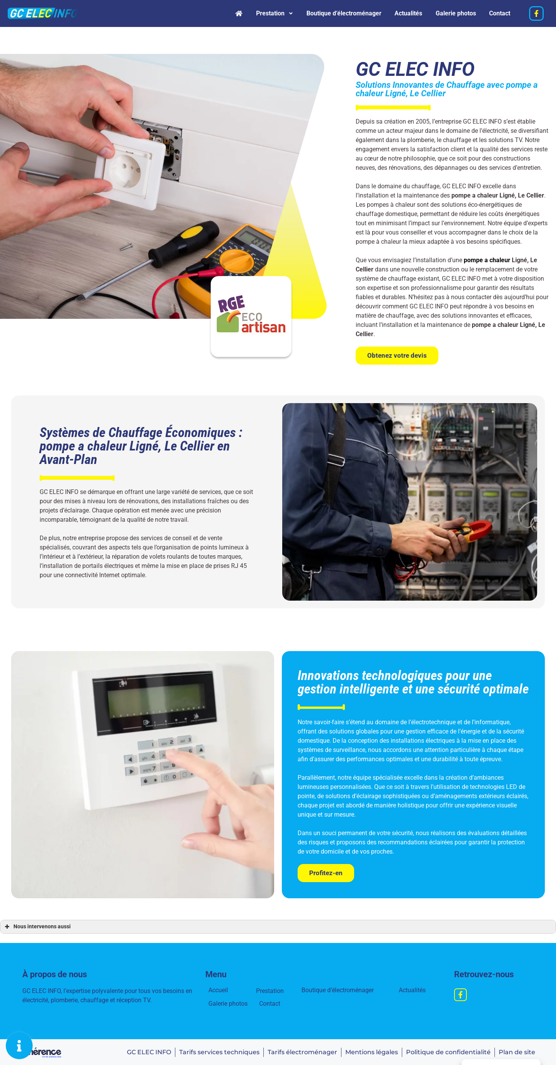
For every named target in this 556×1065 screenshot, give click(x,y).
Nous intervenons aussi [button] (37, 926)
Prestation (256, 13)
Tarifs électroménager (301, 1051)
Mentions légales (370, 1051)
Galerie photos (451, 13)
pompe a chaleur (487, 259)
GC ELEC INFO (147, 1051)
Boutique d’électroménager (330, 13)
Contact (498, 13)
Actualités (400, 13)
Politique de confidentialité (447, 1051)
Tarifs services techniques (217, 1051)
